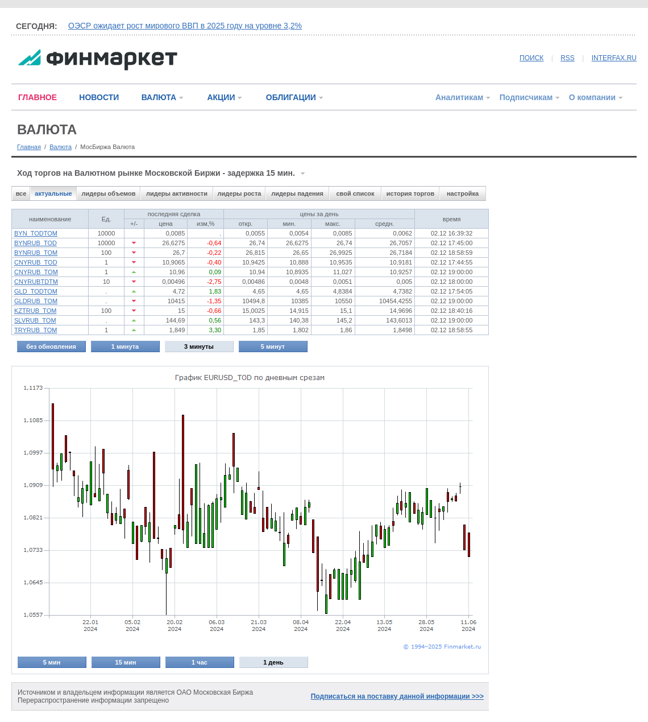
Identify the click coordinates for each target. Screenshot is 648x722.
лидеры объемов (109, 193)
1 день (273, 662)
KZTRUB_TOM (35, 310)
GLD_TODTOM (35, 291)
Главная (29, 146)
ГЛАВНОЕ (37, 97)
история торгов (410, 193)
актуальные (53, 193)
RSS (567, 58)
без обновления (51, 346)
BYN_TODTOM (35, 233)
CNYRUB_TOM (36, 272)
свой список (355, 193)
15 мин (125, 662)
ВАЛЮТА (159, 97)
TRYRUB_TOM (35, 330)
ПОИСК (531, 58)
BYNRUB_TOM (35, 252)
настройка (463, 193)
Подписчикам (526, 97)
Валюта (60, 146)
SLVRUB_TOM (35, 320)
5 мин (52, 662)
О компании (592, 97)
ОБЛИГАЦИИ (291, 97)
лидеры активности (176, 193)
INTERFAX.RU (614, 58)
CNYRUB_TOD (35, 262)
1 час (199, 662)
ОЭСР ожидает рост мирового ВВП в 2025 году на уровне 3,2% (185, 25)
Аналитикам (459, 97)
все (21, 193)
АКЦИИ (221, 97)
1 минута (125, 346)
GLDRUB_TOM (35, 301)
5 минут (273, 346)
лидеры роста (239, 193)
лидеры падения (297, 193)
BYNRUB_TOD (35, 243)
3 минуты (199, 346)
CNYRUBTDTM (36, 281)
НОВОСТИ (99, 97)
